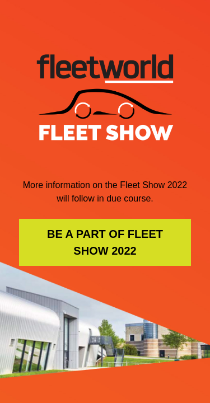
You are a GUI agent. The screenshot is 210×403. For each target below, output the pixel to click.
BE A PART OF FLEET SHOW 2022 (105, 242)
